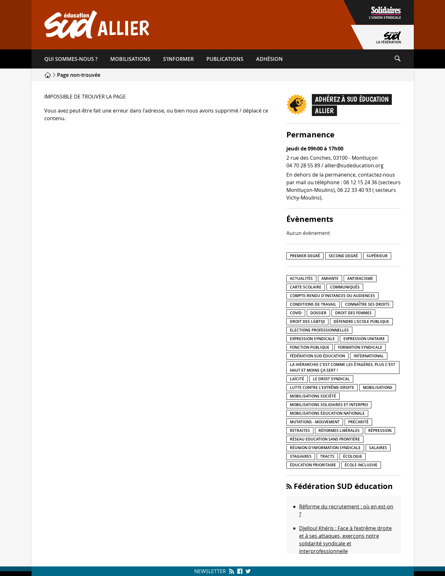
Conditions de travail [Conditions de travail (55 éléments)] (313, 304)
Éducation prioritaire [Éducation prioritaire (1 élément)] (313, 465)
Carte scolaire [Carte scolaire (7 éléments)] (305, 287)
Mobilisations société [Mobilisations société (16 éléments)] (313, 396)
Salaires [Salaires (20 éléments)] (378, 447)
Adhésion (269, 58)
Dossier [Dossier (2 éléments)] (318, 313)
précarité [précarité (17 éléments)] (358, 422)
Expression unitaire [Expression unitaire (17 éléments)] (364, 338)
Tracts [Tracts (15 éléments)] (327, 456)
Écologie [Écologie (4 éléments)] (352, 456)
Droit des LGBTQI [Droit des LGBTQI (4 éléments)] (307, 321)
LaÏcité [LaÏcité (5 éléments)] (297, 379)
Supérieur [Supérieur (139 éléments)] (377, 256)
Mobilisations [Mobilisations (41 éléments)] (377, 387)
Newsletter (210, 571)
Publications (224, 58)
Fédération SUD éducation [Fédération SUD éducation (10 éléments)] (317, 356)
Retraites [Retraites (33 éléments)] (300, 430)
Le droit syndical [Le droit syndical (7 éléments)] (331, 379)
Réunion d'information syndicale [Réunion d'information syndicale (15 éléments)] (325, 447)
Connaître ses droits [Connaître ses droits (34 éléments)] (367, 304)
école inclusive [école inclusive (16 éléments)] (361, 465)
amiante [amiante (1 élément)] (330, 278)
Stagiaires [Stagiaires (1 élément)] (301, 456)
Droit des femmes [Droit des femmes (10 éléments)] (353, 313)
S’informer (178, 58)
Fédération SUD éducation (343, 486)
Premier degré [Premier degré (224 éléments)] (305, 256)
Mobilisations (130, 58)
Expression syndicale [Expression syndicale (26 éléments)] (312, 338)
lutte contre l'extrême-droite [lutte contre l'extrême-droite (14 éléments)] (322, 387)
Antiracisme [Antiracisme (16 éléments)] (360, 278)
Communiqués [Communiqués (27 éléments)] (345, 287)
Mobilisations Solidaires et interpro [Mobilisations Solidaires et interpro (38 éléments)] (329, 404)
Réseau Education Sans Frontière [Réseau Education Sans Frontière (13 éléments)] (325, 439)
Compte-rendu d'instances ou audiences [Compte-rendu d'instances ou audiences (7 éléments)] (332, 295)
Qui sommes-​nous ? (70, 58)
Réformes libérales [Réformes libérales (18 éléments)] (339, 430)
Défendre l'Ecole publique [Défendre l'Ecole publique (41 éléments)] (361, 321)
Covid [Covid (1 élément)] (296, 313)
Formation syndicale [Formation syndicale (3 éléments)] (360, 347)
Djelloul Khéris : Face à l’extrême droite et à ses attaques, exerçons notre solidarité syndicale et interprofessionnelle (345, 540)
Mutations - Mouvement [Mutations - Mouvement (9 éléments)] (315, 422)
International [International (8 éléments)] (369, 356)
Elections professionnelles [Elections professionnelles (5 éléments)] (319, 330)
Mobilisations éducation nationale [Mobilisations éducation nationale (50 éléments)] (327, 413)
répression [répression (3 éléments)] (379, 430)
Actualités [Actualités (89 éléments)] (301, 278)
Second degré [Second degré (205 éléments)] (343, 256)
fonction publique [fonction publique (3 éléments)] (309, 347)
